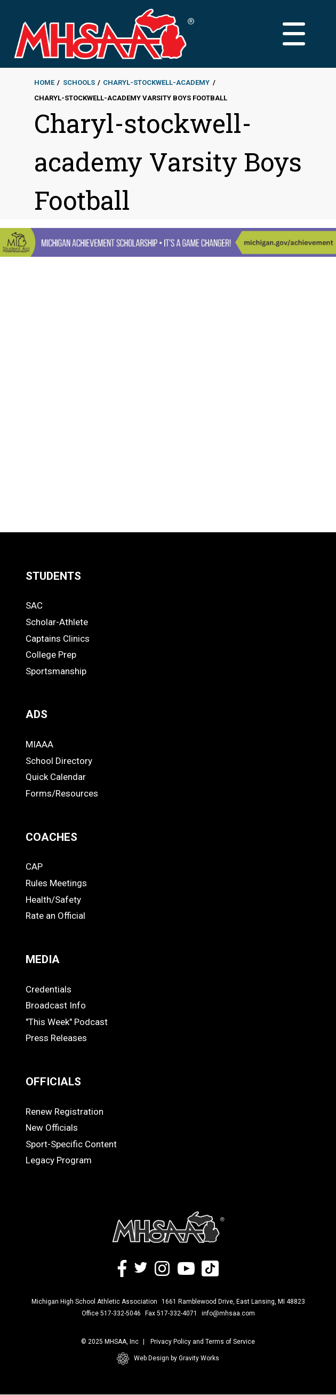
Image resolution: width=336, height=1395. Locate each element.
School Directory (59, 760)
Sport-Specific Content (71, 1144)
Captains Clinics (58, 638)
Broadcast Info (56, 1005)
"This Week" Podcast (67, 1021)
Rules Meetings (56, 883)
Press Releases (56, 1038)
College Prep (51, 654)
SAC (34, 605)
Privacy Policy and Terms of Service (202, 1341)
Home (44, 82)
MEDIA (43, 959)
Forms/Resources (62, 793)
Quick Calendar (56, 776)
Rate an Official (55, 915)
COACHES (51, 837)
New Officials (52, 1127)
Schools (79, 82)
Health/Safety (53, 899)
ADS (36, 714)
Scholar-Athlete (57, 622)
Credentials (48, 989)
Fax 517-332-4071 (171, 1313)
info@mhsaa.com (228, 1313)
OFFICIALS (53, 1081)
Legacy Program (59, 1160)
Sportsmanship (56, 671)
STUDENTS (53, 576)
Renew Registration (64, 1111)
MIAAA (39, 744)
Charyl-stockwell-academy (156, 82)
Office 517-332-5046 (111, 1313)
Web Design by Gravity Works (168, 1358)
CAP (34, 866)
